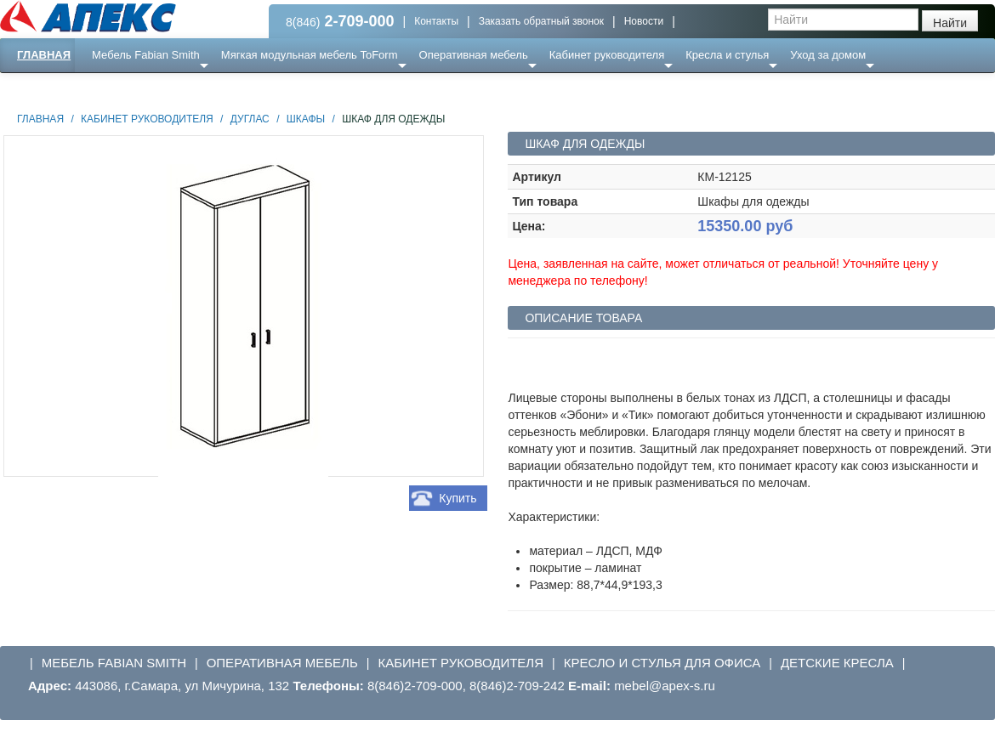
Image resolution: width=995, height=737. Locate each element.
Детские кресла (837, 662)
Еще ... (119, 88)
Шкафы (306, 119)
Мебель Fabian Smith (146, 54)
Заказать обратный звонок (541, 21)
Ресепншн (184, 88)
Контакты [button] (436, 21)
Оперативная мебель (473, 54)
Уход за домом (828, 54)
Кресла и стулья (727, 54)
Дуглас (250, 119)
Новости (643, 21)
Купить (457, 498)
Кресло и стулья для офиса (662, 662)
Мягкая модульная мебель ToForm (309, 54)
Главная (44, 54)
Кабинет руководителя (606, 54)
